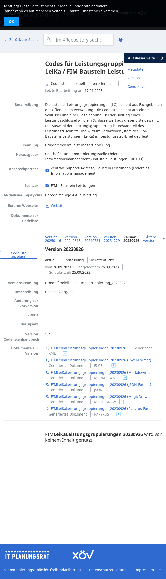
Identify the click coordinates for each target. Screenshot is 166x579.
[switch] (65, 353)
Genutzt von (137, 86)
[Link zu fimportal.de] (54, 205)
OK (11, 21)
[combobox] (78, 40)
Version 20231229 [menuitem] (112, 239)
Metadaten (136, 69)
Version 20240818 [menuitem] (73, 239)
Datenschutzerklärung (108, 569)
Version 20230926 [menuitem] (131, 239)
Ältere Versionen (151, 239)
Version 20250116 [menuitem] (53, 239)
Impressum (144, 569)
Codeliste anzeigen (18, 255)
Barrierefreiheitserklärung (59, 569)
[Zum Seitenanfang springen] (160, 569)
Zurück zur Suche (21, 39)
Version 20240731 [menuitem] (92, 239)
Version (133, 77)
